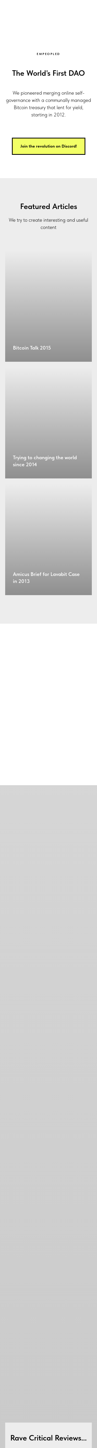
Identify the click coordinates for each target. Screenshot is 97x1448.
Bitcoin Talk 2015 (32, 348)
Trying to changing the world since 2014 (45, 461)
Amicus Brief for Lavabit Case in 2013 (46, 577)
